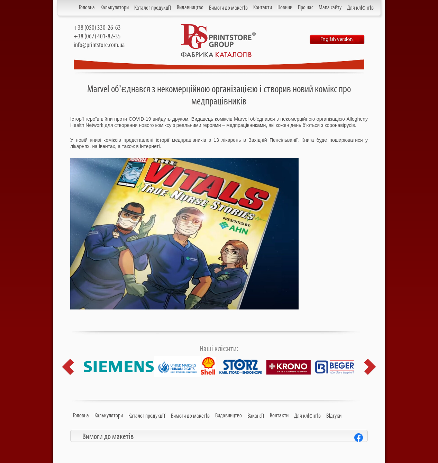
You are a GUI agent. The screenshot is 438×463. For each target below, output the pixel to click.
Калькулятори (114, 7)
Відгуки (333, 416)
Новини (284, 7)
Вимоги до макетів (228, 7)
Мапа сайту (330, 7)
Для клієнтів (360, 7)
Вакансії (255, 416)
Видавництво (190, 7)
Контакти (262, 7)
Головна (87, 7)
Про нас (305, 7)
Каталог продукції (152, 7)
